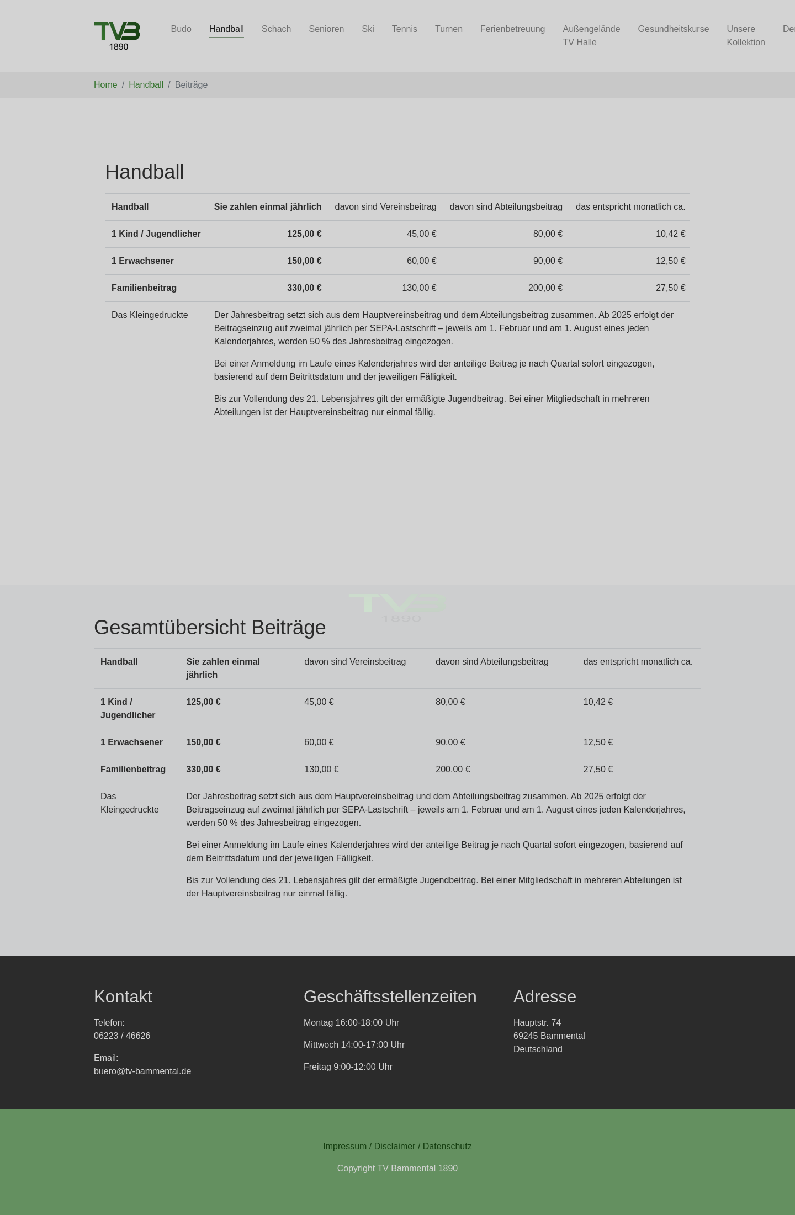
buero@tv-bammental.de (142, 1071)
